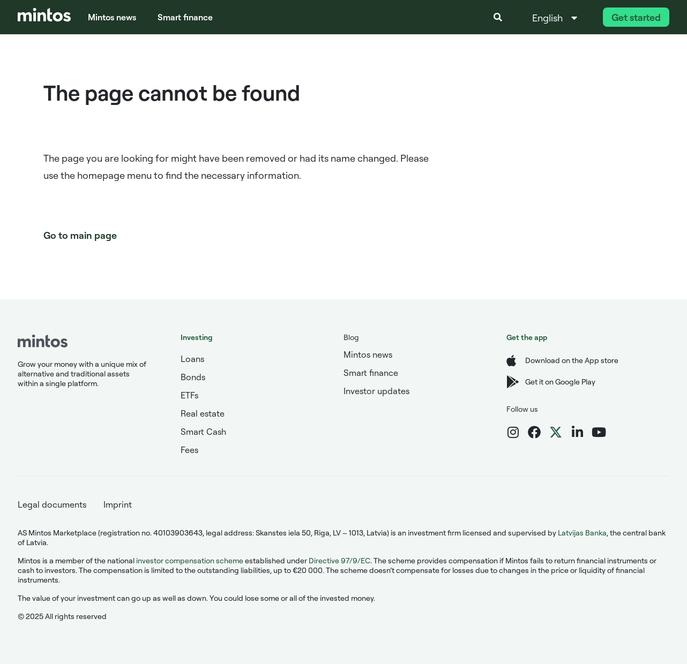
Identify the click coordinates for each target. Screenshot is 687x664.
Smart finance (185, 17)
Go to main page (80, 235)
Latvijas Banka (582, 532)
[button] (497, 17)
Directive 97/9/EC (339, 560)
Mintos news (112, 17)
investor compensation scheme (189, 560)
